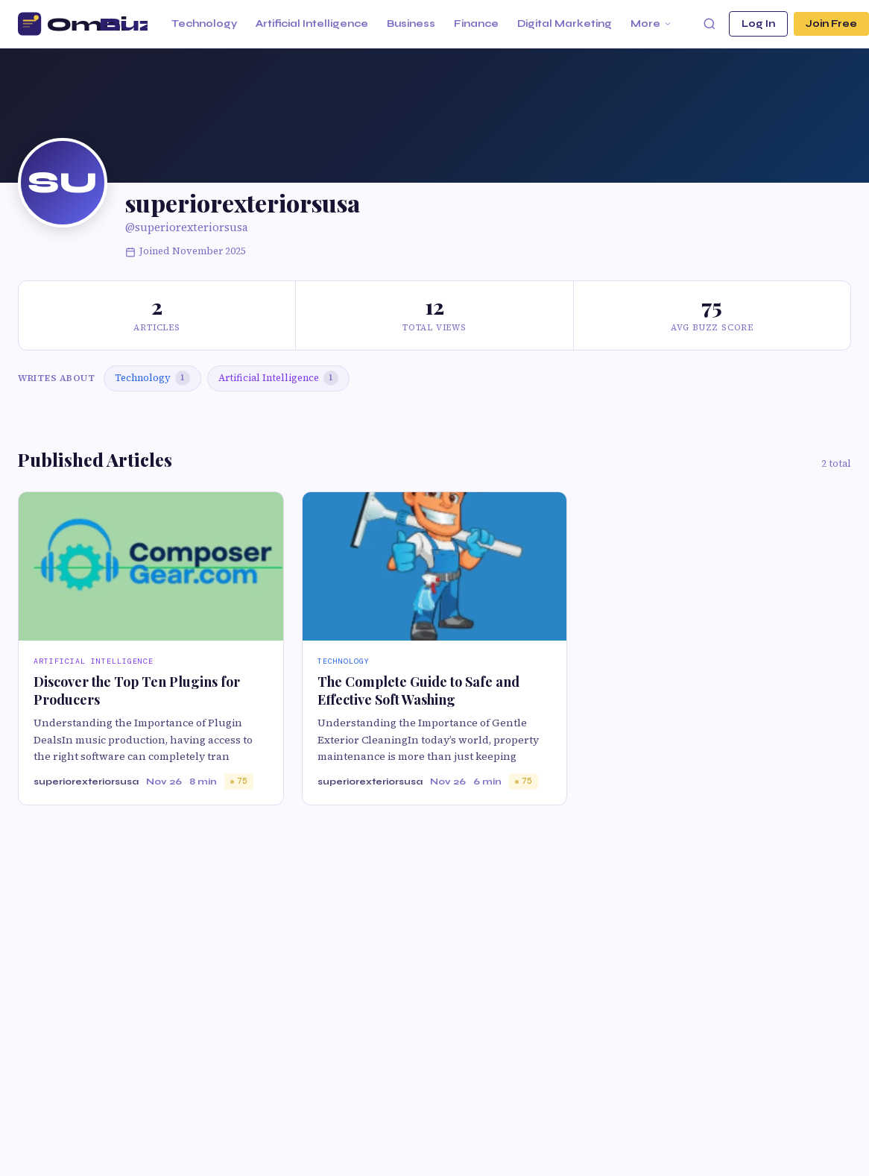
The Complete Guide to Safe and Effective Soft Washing (418, 690)
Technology (204, 24)
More (651, 24)
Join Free (831, 24)
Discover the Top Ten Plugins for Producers (137, 690)
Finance (476, 24)
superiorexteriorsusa (86, 781)
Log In (758, 24)
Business (411, 24)
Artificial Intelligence (312, 24)
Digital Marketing (564, 24)
